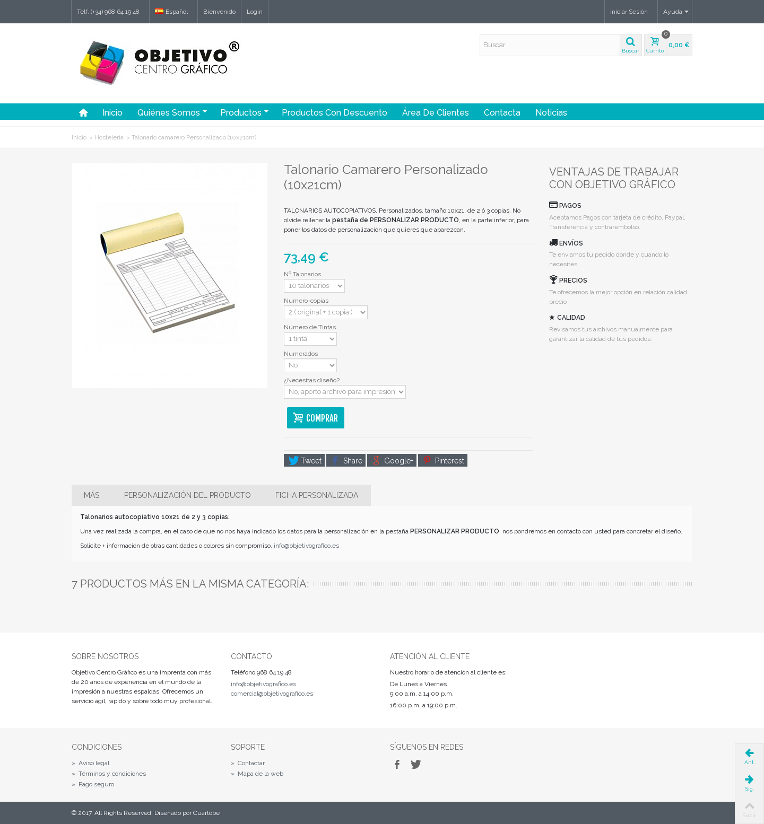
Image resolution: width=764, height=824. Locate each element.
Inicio (112, 113)
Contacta (502, 113)
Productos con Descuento (334, 113)
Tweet (305, 461)
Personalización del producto (187, 495)
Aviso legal (90, 763)
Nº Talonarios (303, 274)
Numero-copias (307, 300)
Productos (244, 113)
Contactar (248, 763)
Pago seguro (93, 784)
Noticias (551, 113)
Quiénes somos (172, 113)
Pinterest (443, 461)
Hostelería (109, 137)
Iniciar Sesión (629, 11)
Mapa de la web (257, 773)
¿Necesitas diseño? (312, 380)
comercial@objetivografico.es (272, 693)
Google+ (392, 461)
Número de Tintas (311, 327)
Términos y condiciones (109, 773)
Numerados (301, 353)
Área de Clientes (435, 113)
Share (346, 461)
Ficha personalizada (316, 495)
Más (91, 495)
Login (255, 11)
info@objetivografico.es (306, 545)
